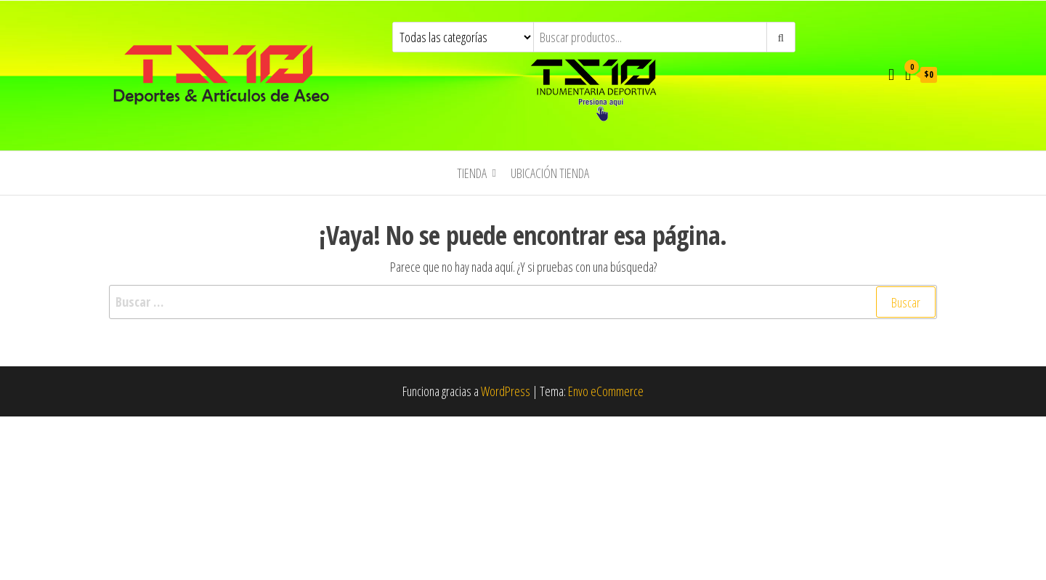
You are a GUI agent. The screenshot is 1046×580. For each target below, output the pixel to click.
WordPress (505, 391)
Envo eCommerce (606, 391)
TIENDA (472, 173)
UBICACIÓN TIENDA (550, 173)
